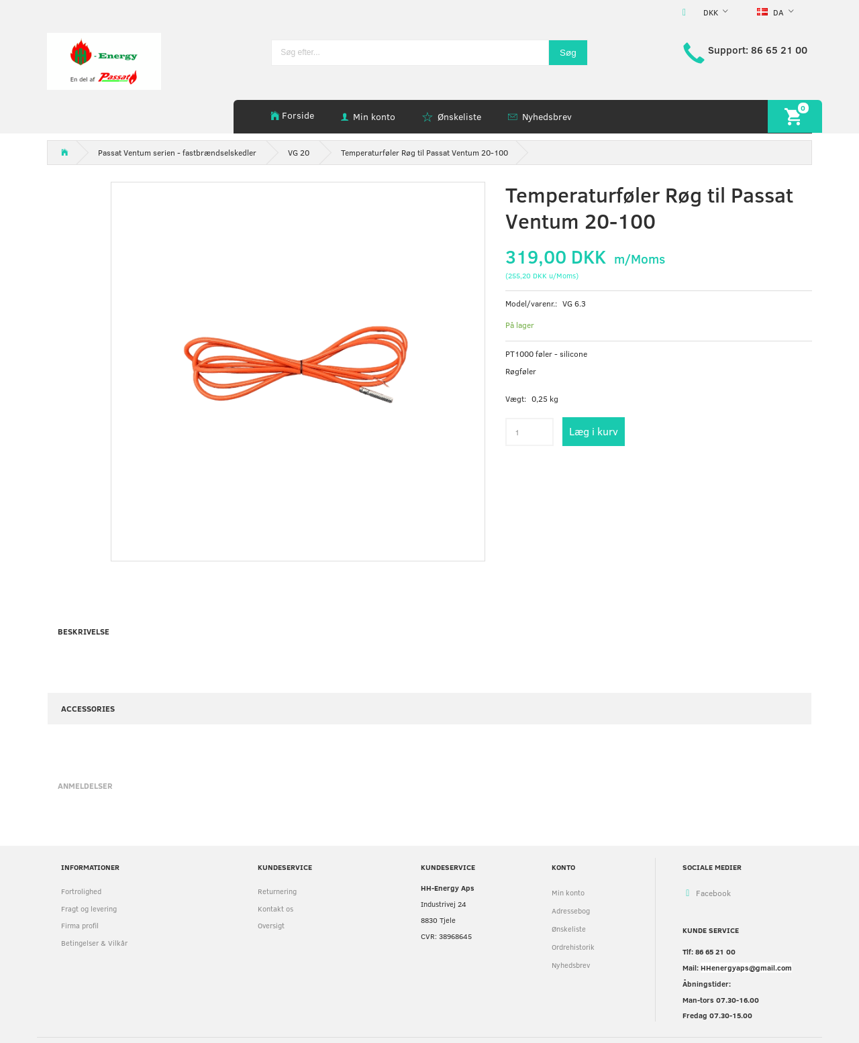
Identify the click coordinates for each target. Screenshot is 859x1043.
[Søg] (568, 53)
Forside (298, 115)
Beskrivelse (83, 631)
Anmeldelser (85, 785)
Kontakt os (275, 908)
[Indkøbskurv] (795, 116)
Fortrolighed (81, 891)
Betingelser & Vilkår (94, 943)
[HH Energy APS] (104, 60)
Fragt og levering (89, 908)
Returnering (277, 891)
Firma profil (80, 925)
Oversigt (271, 925)
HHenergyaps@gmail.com (746, 968)
